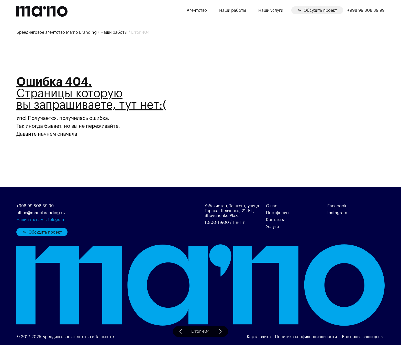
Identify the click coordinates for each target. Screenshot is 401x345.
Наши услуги (270, 10)
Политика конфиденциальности (306, 336)
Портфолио (277, 212)
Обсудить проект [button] (42, 231)
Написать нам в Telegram (40, 219)
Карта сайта (259, 336)
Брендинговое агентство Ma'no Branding (56, 32)
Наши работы (232, 10)
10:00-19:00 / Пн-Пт (225, 222)
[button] (317, 10)
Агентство (197, 10)
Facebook (336, 205)
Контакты (275, 219)
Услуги (272, 226)
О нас (271, 205)
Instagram (337, 212)
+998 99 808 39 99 (366, 10)
